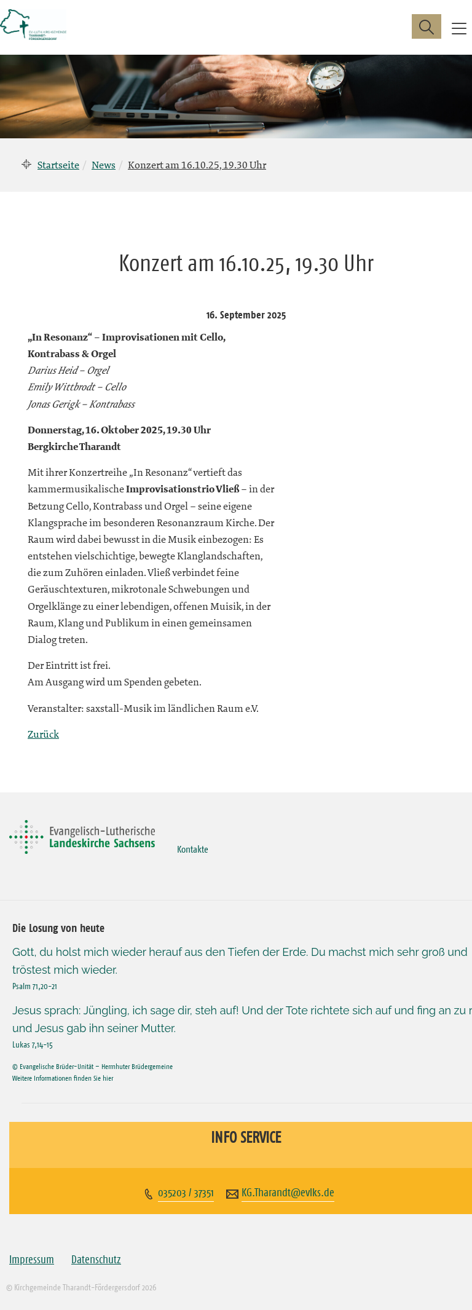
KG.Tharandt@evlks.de (288, 1192)
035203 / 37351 (186, 1192)
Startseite (58, 165)
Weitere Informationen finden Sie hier (62, 1078)
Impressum (31, 1259)
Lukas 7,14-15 (32, 1044)
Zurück (43, 734)
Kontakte (192, 849)
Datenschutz (96, 1259)
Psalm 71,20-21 (34, 986)
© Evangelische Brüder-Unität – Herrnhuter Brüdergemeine (92, 1066)
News (104, 165)
